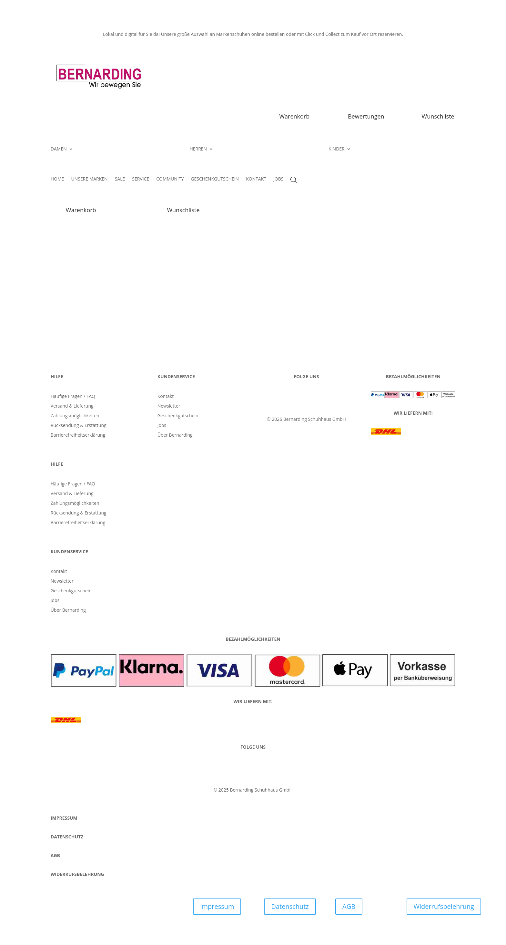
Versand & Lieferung (72, 406)
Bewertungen (366, 116)
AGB (348, 906)
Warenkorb (294, 116)
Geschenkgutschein (177, 416)
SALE (120, 179)
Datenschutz (290, 906)
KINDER (337, 149)
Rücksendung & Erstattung (78, 425)
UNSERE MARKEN (89, 179)
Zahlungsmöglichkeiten (75, 416)
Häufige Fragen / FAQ (73, 396)
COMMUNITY (170, 179)
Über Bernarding (175, 435)
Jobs (161, 425)
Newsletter (168, 406)
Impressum (217, 906)
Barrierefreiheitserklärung (78, 435)
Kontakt (165, 396)
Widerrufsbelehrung (444, 906)
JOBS (278, 179)
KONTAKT (256, 179)
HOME (57, 179)
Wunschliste (438, 116)
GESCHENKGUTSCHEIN (215, 179)
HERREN (198, 149)
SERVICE (140, 179)
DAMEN (59, 149)
